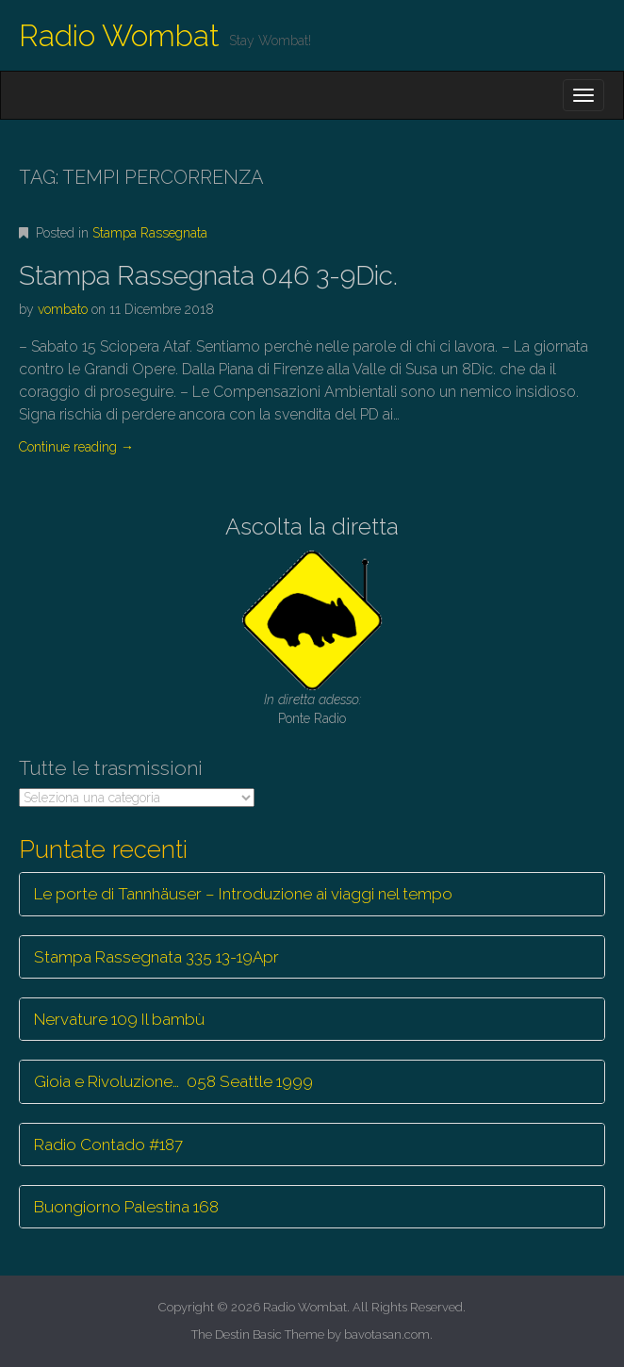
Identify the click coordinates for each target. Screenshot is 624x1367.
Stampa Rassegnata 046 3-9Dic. (208, 275)
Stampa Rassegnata (149, 232)
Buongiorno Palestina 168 (126, 1206)
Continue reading (76, 446)
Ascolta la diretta (312, 526)
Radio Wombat (119, 35)
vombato (63, 309)
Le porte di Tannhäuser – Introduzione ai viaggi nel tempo (243, 893)
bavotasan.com (387, 1334)
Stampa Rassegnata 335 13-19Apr (156, 956)
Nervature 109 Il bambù (119, 1019)
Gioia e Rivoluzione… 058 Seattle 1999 (173, 1081)
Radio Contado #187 (108, 1144)
